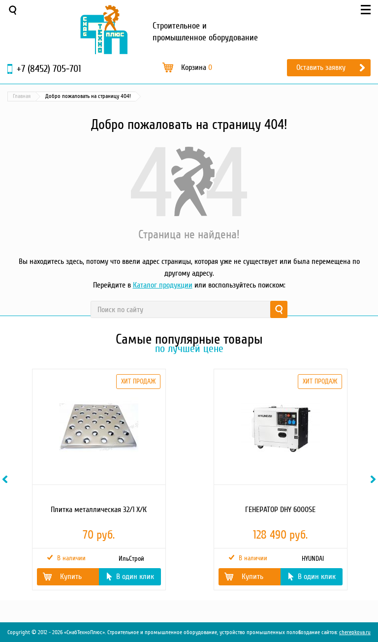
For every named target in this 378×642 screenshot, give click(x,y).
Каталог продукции (162, 285)
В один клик (135, 576)
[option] (98, 479)
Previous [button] (6, 479)
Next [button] (374, 479)
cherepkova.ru (355, 632)
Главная (22, 96)
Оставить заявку (321, 67)
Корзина (196, 67)
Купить (71, 576)
